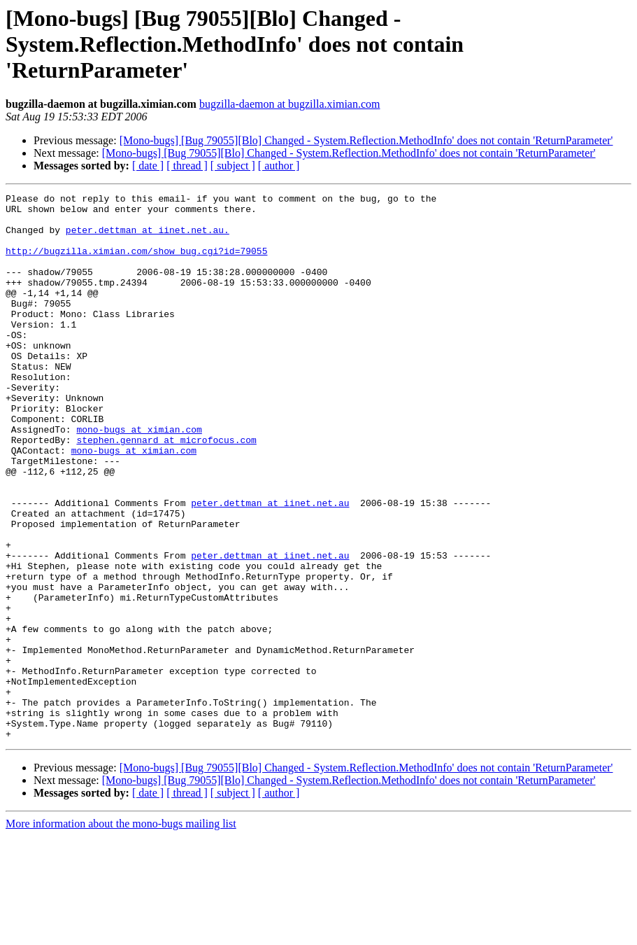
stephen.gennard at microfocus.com (166, 490)
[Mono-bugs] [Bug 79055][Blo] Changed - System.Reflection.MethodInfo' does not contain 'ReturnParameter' (366, 140)
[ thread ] (187, 166)
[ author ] (279, 166)
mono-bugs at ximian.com (138, 477)
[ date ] (148, 166)
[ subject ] (232, 166)
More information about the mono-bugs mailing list (121, 933)
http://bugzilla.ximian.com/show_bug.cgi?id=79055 (136, 263)
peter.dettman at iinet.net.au (270, 565)
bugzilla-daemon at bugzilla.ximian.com (289, 104)
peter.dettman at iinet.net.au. (147, 238)
